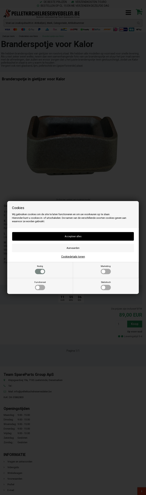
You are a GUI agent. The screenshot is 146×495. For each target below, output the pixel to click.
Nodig (40, 269)
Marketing (106, 269)
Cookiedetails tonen (73, 256)
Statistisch (106, 285)
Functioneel (40, 285)
